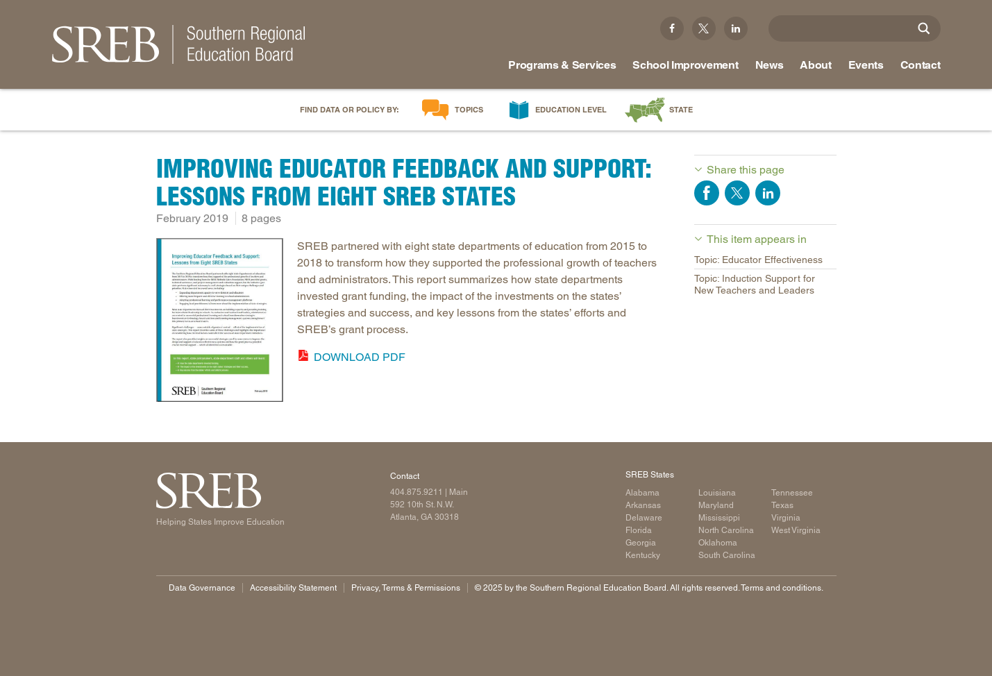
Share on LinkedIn (767, 192)
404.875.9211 (416, 492)
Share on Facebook (706, 192)
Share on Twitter (737, 192)
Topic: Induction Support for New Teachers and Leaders (754, 284)
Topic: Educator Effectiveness (758, 259)
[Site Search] (924, 28)
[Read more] (220, 322)
